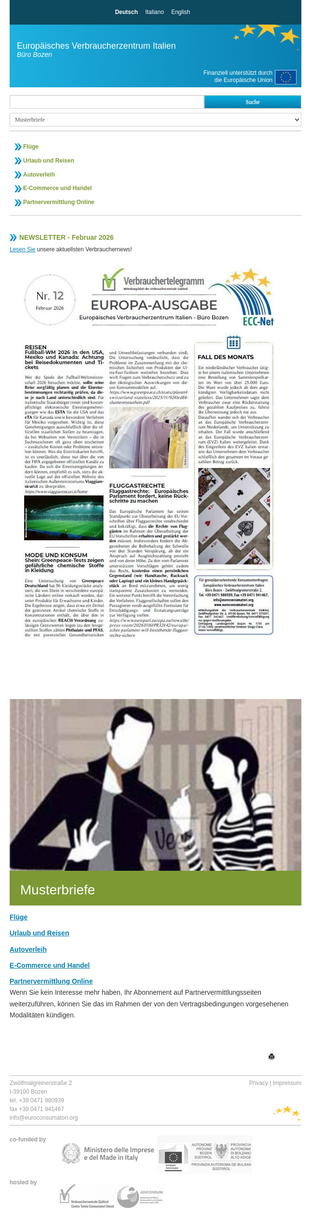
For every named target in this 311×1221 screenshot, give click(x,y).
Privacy (258, 1083)
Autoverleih (39, 174)
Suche (252, 101)
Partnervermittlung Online (58, 202)
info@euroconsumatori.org (44, 1117)
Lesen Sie (22, 249)
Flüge (31, 146)
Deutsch (126, 12)
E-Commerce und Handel (57, 188)
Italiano (154, 12)
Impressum (287, 1083)
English (180, 12)
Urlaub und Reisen (48, 160)
